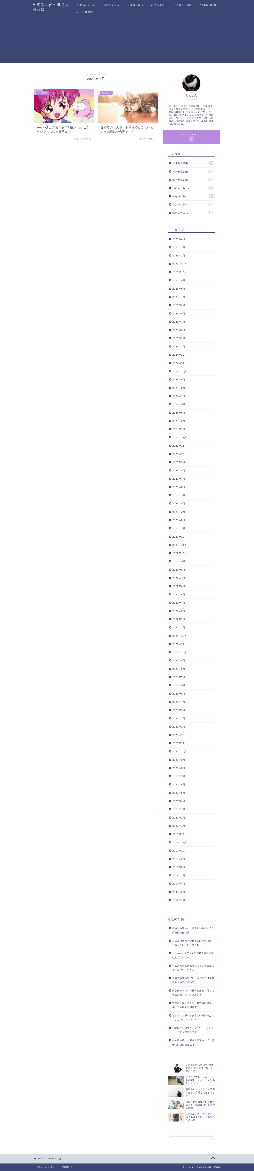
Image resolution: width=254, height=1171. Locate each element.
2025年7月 (178, 296)
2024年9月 (178, 379)
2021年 (51, 1159)
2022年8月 (178, 569)
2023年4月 (178, 503)
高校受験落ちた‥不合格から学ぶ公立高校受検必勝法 (193, 930)
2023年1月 (178, 528)
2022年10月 (179, 553)
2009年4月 (178, 883)
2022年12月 (179, 536)
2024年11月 (179, 363)
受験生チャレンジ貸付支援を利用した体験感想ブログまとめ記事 (193, 992)
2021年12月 (179, 635)
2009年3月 (178, 892)
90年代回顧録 (183, 5)
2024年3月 (178, 420)
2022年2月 (178, 619)
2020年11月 (179, 743)
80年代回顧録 (208, 5)
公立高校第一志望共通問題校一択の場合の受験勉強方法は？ (193, 1042)
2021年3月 (178, 710)
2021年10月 (179, 652)
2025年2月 (178, 338)
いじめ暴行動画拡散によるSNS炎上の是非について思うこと (193, 968)
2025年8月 (178, 288)
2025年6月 (178, 305)
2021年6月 (178, 685)
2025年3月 (178, 330)
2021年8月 (178, 668)
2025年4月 (178, 321)
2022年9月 (178, 561)
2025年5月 (178, 313)
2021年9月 (178, 660)
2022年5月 (178, 594)
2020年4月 (178, 801)
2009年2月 (178, 900)
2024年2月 (178, 429)
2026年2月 (178, 247)
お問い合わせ (85, 11)
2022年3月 (178, 611)
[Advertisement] (127, 40)
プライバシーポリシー (46, 1167)
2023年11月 (179, 445)
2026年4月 (178, 239)
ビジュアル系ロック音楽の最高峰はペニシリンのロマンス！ (193, 1017)
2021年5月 (178, 693)
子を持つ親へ (135, 5)
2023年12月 (179, 437)
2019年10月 (179, 850)
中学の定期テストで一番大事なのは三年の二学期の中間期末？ (193, 1005)
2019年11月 (179, 842)
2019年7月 (178, 875)
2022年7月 (178, 578)
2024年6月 (178, 404)
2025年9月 (178, 280)
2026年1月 (178, 255)
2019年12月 (179, 834)
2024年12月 (179, 354)
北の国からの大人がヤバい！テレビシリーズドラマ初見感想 (193, 1030)
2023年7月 (178, 478)
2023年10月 (179, 454)
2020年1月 (178, 825)
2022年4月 (178, 602)
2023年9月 (178, 462)
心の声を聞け (159, 5)
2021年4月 (178, 701)
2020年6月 (178, 784)
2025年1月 (178, 346)
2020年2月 (178, 817)
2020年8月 (178, 768)
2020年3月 (178, 809)
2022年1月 (178, 627)
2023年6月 (178, 487)
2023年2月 (178, 520)
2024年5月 (178, 412)
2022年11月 (179, 544)
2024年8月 (178, 387)
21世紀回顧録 (193, 163)
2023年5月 (178, 495)
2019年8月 (178, 867)
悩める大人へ (111, 5)
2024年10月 (179, 371)
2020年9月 (178, 759)
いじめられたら (86, 5)
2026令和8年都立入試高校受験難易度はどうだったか (193, 955)
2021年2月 (178, 718)
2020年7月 (178, 776)
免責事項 (65, 1167)
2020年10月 (179, 751)
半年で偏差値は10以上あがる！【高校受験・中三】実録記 (193, 980)
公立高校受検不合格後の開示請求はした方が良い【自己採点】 (193, 943)
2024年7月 (178, 396)
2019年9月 (178, 859)
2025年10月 (179, 272)
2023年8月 (178, 470)
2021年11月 (179, 644)
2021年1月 (178, 726)
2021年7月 (178, 677)
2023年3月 (178, 511)
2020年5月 (178, 792)
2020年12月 (179, 735)
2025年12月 (179, 263)
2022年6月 (178, 586)
